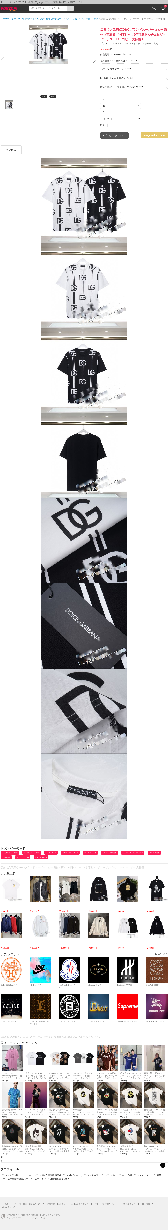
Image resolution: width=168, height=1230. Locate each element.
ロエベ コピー (51, 853)
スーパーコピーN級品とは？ (27, 1204)
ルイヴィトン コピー (32, 853)
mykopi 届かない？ (80, 1204)
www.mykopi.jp (32, 1218)
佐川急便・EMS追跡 (56, 1204)
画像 (43, 96)
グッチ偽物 (6, 857)
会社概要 (5, 1204)
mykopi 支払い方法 (9, 1207)
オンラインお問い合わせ (106, 1204)
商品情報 (11, 150)
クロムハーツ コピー (70, 853)
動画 (52, 96)
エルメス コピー (23, 857)
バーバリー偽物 (41, 857)
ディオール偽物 (90, 853)
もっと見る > (161, 954)
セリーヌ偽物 (154, 853)
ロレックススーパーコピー (133, 853)
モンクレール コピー (10, 853)
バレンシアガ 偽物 (110, 853)
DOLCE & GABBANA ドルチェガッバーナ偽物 (135, 43)
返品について (129, 1204)
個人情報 (146, 1204)
